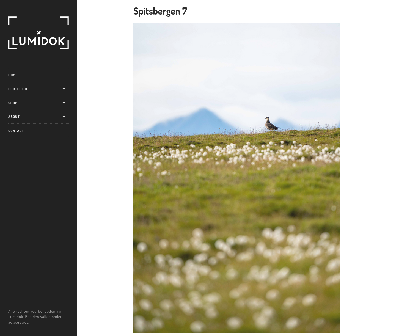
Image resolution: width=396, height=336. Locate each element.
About (14, 116)
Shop (12, 103)
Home (13, 75)
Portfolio (17, 89)
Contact (16, 130)
